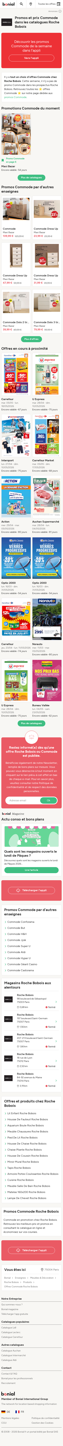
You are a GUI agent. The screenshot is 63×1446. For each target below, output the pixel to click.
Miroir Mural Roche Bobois (21, 1161)
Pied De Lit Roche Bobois (20, 1137)
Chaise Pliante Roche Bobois (23, 1149)
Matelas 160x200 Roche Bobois (24, 1192)
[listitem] (16, 142)
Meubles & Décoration (42, 1278)
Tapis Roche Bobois (17, 1167)
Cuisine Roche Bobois (19, 1180)
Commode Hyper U (17, 958)
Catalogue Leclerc (10, 1332)
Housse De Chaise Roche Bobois (25, 1143)
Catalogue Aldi (8, 1360)
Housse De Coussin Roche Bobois (26, 1155)
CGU (4, 1422)
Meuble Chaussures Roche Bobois (26, 1131)
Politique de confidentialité (45, 1418)
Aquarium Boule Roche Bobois (24, 1125)
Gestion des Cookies (42, 1422)
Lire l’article (31, 870)
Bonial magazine (9, 1309)
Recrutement (8, 1383)
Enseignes (20, 1278)
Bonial (7, 1278)
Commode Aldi (15, 952)
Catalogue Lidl (8, 1327)
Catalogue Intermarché (13, 1355)
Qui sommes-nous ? (12, 1304)
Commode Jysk (15, 940)
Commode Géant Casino (20, 964)
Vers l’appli (31, 58)
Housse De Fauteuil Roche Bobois (26, 1119)
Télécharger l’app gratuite (14, 1314)
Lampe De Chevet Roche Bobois (25, 1198)
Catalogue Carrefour (12, 1337)
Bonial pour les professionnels (17, 1378)
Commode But (14, 928)
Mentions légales (10, 1418)
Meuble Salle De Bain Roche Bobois (27, 1186)
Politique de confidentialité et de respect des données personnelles (32, 787)
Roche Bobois (11, 1282)
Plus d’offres (31, 339)
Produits (27, 1282)
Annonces (55, 11)
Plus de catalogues (31, 177)
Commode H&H (15, 934)
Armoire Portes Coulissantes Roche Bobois (31, 1173)
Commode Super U (17, 946)
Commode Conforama (19, 921)
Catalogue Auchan (11, 1350)
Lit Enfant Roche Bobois (20, 1113)
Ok (48, 800)
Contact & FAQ (9, 1373)
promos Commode (15, 97)
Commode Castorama (19, 970)
